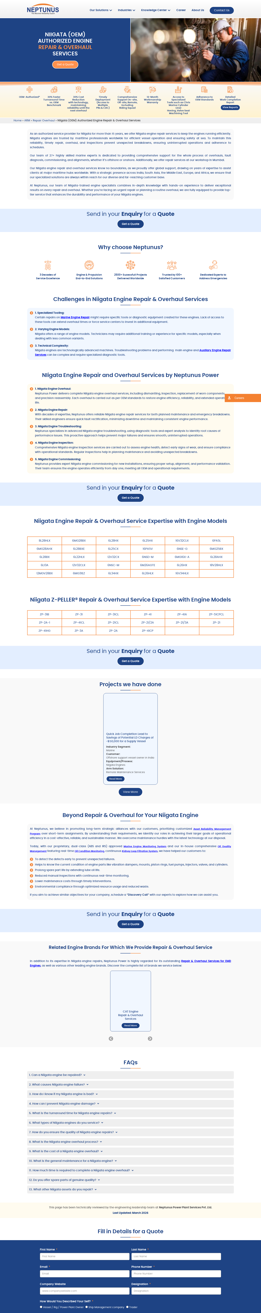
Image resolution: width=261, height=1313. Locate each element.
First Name (47, 1249)
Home (18, 120)
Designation (140, 1283)
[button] (111, 1038)
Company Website (53, 1283)
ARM (27, 120)
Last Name (139, 1249)
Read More (115, 779)
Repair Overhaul (44, 120)
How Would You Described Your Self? (65, 1301)
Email (44, 1266)
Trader (133, 1307)
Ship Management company (106, 1307)
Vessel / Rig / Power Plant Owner (63, 1307)
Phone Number (142, 1266)
